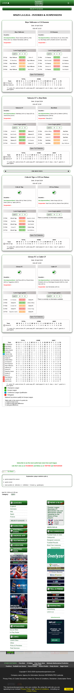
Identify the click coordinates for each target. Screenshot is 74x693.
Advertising (51, 607)
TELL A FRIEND (56, 587)
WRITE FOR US (52, 525)
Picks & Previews (16, 643)
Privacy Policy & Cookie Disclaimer (15, 675)
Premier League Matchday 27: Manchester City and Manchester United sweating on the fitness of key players (55, 511)
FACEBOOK (29, 464)
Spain (12, 512)
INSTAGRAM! (58, 464)
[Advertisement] (37, 419)
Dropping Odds (17, 548)
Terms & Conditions (42, 689)
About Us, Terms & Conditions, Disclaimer (42, 675)
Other (12, 641)
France (12, 515)
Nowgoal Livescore (53, 538)
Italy (11, 509)
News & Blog (56, 501)
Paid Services (15, 646)
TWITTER (47, 464)
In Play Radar (14, 630)
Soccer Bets (14, 628)
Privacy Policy (26, 689)
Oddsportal (51, 535)
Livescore (18, 543)
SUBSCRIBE (18, 524)
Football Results (52, 541)
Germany (13, 507)
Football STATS (18, 529)
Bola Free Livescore (54, 543)
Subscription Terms (64, 675)
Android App (19, 534)
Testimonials (19, 538)
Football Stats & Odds (54, 533)
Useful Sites (14, 638)
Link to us (50, 610)
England (13, 504)
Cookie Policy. (31, 691)
